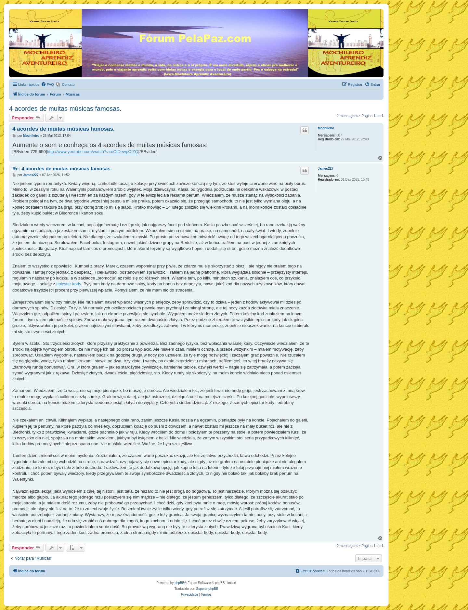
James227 (325, 168)
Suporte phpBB (207, 589)
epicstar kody (68, 283)
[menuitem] (47, 84)
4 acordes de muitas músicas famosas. (65, 108)
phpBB (179, 583)
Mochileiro (326, 128)
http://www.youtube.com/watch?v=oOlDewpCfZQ (92, 151)
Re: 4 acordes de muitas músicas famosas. (62, 168)
